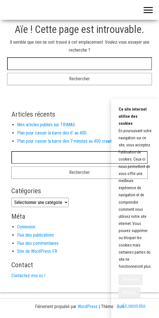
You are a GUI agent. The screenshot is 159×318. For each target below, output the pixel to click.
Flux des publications (35, 235)
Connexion (26, 226)
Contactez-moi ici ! (28, 275)
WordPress (88, 306)
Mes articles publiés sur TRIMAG (46, 124)
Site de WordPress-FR (37, 251)
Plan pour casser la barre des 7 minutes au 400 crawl (64, 141)
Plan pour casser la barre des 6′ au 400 (51, 133)
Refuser (129, 292)
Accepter (130, 279)
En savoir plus (134, 305)
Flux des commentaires (38, 243)
